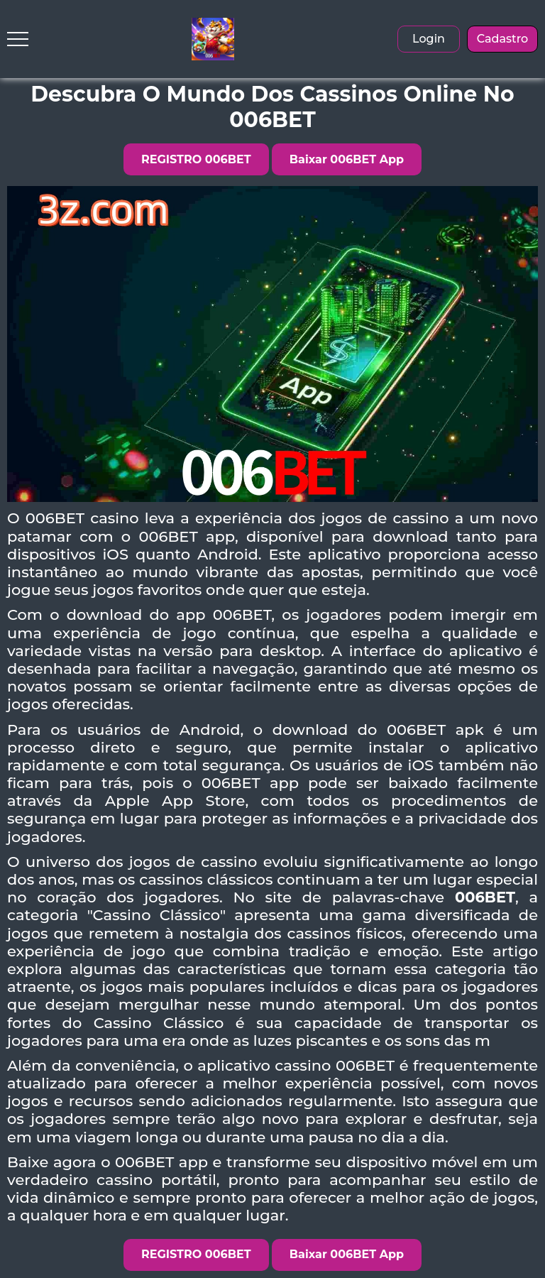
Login (428, 38)
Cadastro (503, 38)
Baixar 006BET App (347, 159)
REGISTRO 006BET (196, 159)
